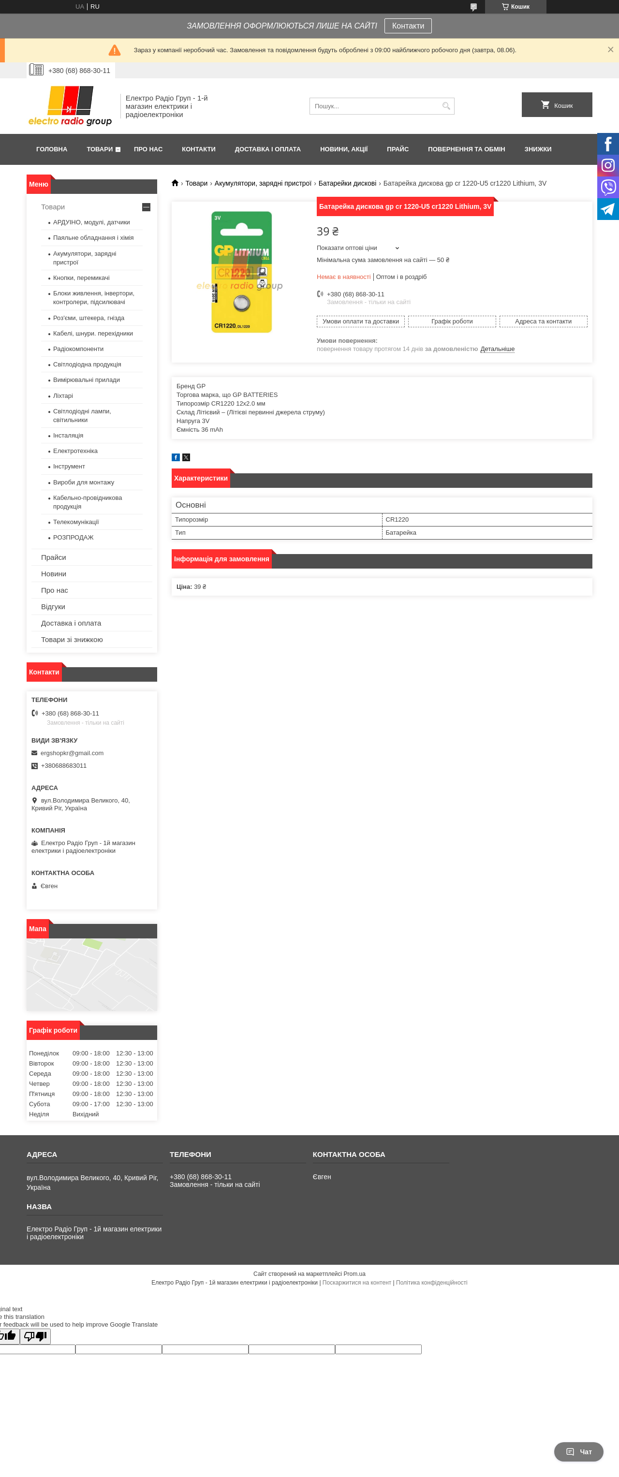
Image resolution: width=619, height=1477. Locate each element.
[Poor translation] (35, 1337)
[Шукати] (446, 106)
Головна (51, 149)
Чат (579, 1452)
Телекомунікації (76, 522)
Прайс (398, 149)
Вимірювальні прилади (86, 379)
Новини (53, 574)
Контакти (408, 26)
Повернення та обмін (466, 149)
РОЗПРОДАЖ (73, 537)
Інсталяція (68, 435)
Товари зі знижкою (72, 639)
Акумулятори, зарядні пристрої (263, 183)
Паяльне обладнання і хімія (93, 237)
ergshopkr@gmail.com (72, 753)
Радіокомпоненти (78, 348)
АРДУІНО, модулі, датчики (91, 222)
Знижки (538, 149)
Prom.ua (355, 1274)
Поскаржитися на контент (357, 1282)
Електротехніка (75, 450)
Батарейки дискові (348, 183)
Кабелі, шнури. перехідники (93, 333)
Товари (100, 149)
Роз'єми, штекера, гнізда (88, 318)
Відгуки (53, 606)
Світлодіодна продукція (87, 364)
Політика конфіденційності (432, 1282)
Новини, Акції (344, 149)
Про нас (148, 149)
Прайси (53, 557)
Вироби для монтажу (83, 482)
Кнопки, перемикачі (81, 277)
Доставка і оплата (268, 149)
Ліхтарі (63, 395)
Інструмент (69, 466)
